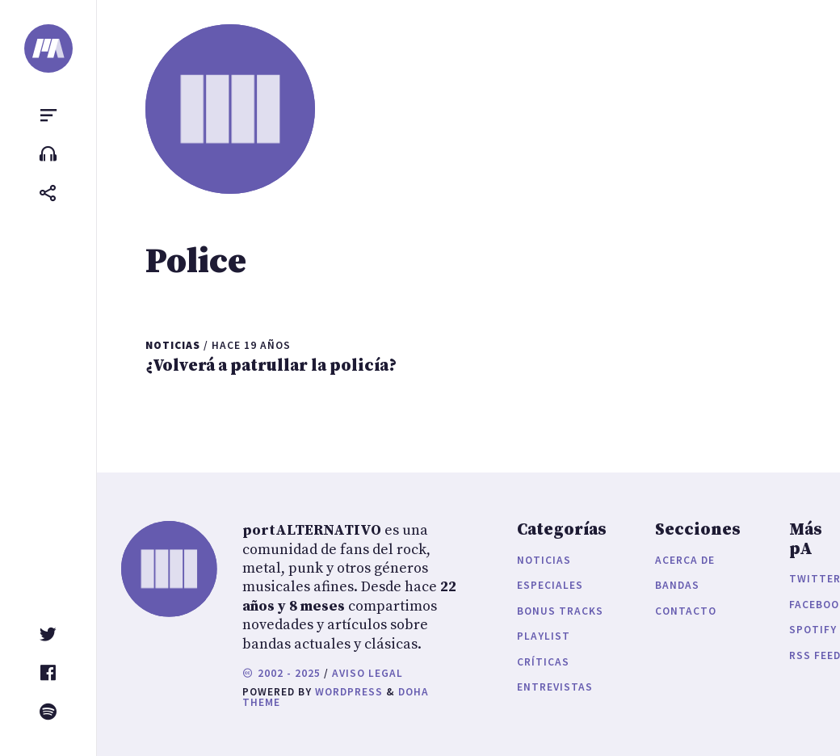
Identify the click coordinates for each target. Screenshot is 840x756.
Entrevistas (555, 687)
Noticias (544, 560)
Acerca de (685, 560)
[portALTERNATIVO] (48, 48)
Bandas (677, 585)
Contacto (685, 611)
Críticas (543, 662)
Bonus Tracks (560, 611)
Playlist (543, 636)
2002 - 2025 (281, 673)
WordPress (349, 692)
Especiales (550, 585)
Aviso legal (367, 673)
